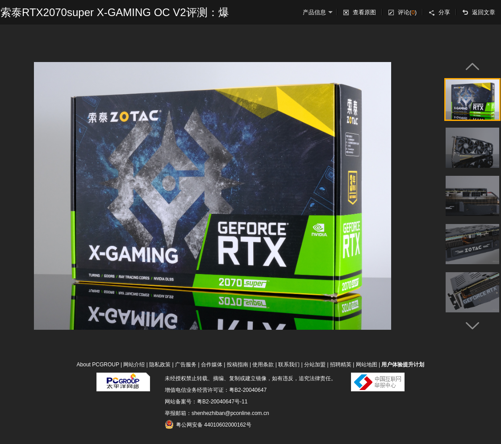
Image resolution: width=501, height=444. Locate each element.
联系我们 (289, 364)
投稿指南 (237, 364)
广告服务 (185, 364)
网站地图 (366, 364)
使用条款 (263, 364)
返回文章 (483, 12)
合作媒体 (211, 364)
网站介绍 (134, 364)
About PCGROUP (98, 364)
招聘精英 (340, 364)
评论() (407, 12)
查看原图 (364, 12)
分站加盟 (315, 364)
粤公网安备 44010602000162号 (208, 424)
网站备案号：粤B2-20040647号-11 (206, 401)
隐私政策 (160, 364)
